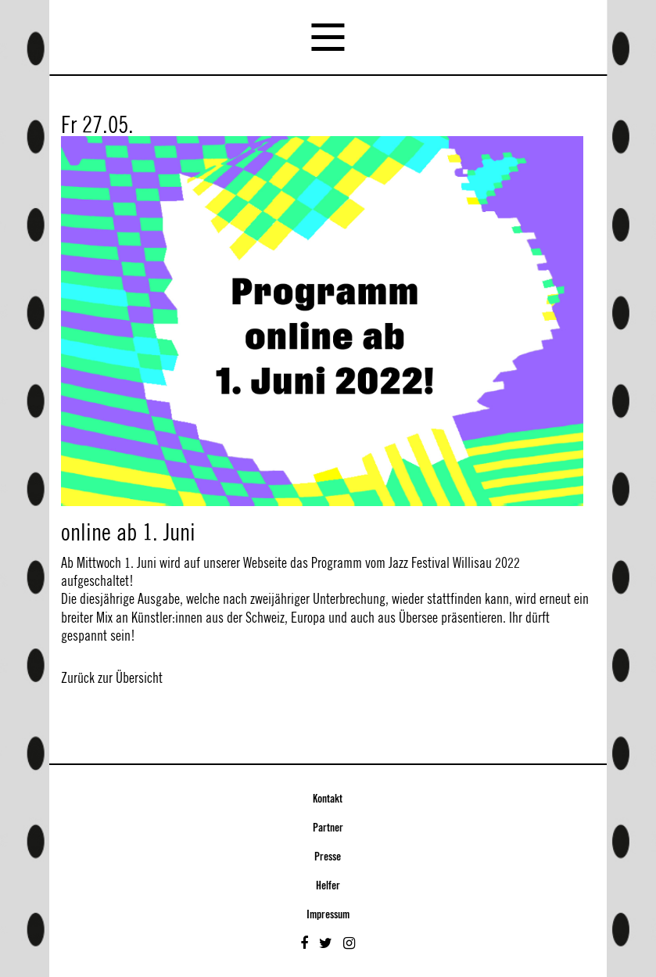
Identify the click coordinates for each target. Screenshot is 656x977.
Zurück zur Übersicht (112, 678)
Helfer (328, 886)
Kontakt (327, 799)
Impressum (328, 915)
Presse (327, 857)
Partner (328, 828)
